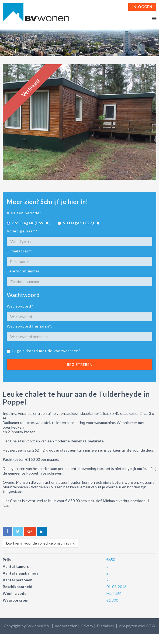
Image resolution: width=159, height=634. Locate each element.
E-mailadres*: (20, 251)
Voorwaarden (66, 625)
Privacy (87, 625)
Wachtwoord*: (21, 306)
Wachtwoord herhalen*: (30, 326)
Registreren (79, 364)
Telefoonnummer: (24, 271)
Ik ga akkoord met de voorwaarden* (44, 350)
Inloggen (142, 6)
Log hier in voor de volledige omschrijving (40, 543)
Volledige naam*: (23, 231)
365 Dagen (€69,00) (29, 223)
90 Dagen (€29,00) (78, 223)
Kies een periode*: (25, 213)
